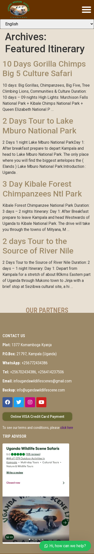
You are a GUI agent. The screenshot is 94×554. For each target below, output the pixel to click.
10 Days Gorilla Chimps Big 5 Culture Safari (44, 68)
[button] (86, 9)
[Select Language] (47, 24)
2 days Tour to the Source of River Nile (38, 246)
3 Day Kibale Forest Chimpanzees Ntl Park (42, 188)
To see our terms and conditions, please (38, 428)
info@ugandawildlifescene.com (34, 390)
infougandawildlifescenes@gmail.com (37, 381)
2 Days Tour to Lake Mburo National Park (39, 125)
